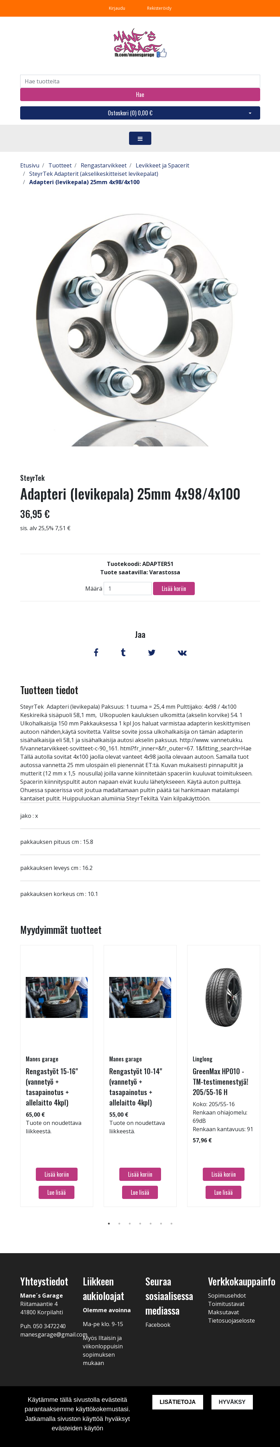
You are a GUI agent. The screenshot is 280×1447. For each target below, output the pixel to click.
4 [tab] (140, 1223)
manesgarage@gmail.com (53, 1334)
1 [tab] (108, 1223)
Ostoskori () (130, 113)
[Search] (140, 81)
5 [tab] (150, 1223)
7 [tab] (171, 1223)
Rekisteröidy (159, 8)
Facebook (157, 1325)
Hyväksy (232, 1402)
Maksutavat (223, 1312)
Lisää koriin (174, 588)
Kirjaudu (117, 8)
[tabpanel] (56, 1076)
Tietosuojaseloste (231, 1320)
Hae (140, 94)
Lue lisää (56, 1192)
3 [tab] (129, 1223)
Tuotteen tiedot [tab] (49, 690)
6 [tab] (161, 1223)
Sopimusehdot (227, 1295)
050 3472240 (49, 1326)
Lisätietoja (178, 1402)
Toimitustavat (226, 1304)
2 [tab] (119, 1223)
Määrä (93, 588)
